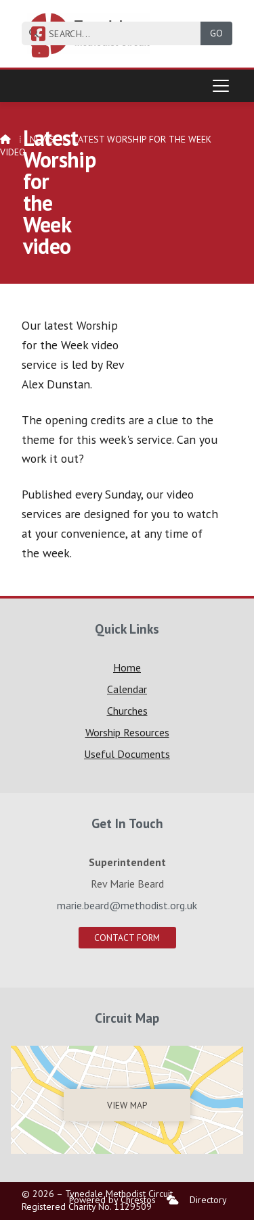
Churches (127, 710)
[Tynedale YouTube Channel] (40, 53)
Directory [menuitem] (208, 1200)
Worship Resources (127, 732)
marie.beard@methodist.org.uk (127, 905)
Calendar (127, 689)
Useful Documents (127, 754)
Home (127, 667)
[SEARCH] (117, 33)
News (42, 139)
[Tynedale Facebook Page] (38, 36)
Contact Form (127, 938)
